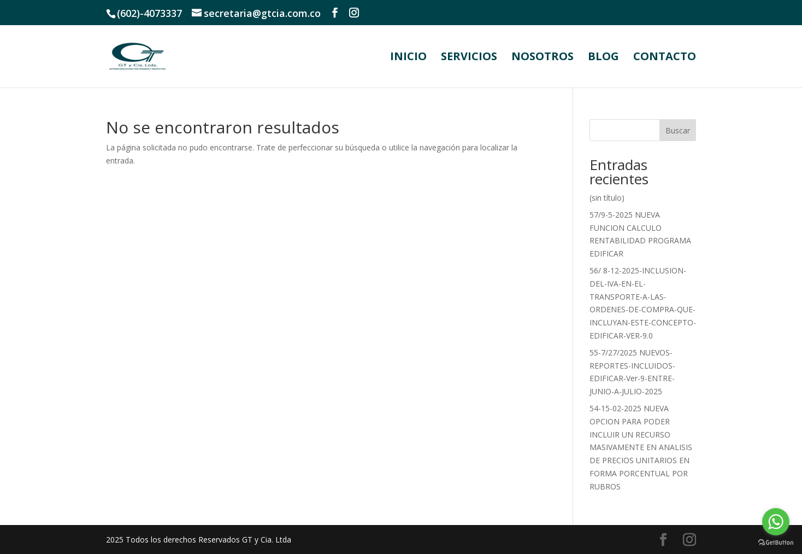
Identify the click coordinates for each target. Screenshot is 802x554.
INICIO (408, 58)
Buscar (677, 130)
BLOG (603, 58)
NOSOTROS (542, 58)
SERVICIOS (469, 58)
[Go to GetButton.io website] (775, 542)
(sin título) (606, 198)
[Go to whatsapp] (775, 521)
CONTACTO (664, 58)
